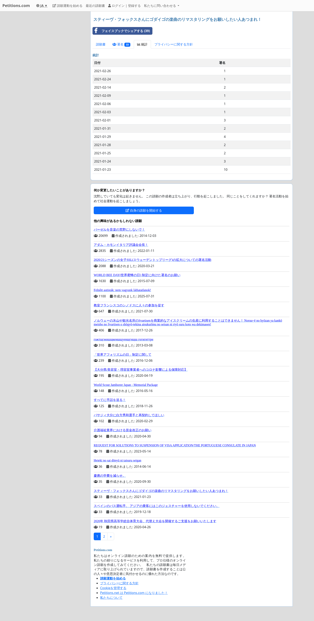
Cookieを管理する (113, 588)
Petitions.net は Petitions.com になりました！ (134, 593)
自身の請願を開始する (144, 210)
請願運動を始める (67, 5)
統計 (142, 44)
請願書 (101, 44)
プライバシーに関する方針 (173, 44)
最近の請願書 (95, 5)
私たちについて (111, 597)
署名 (121, 44)
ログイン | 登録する (124, 5)
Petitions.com (16, 5)
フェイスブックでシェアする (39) (121, 30)
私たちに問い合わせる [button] (160, 5)
